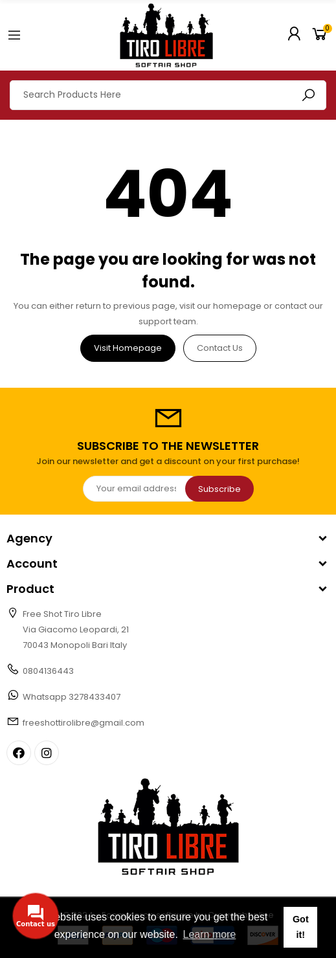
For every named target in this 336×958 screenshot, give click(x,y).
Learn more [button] (209, 934)
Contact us (220, 348)
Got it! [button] (301, 927)
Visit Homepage (128, 348)
